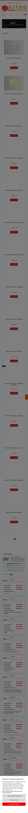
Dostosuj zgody (14, 800)
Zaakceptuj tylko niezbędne (14, 796)
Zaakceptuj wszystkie (14, 804)
